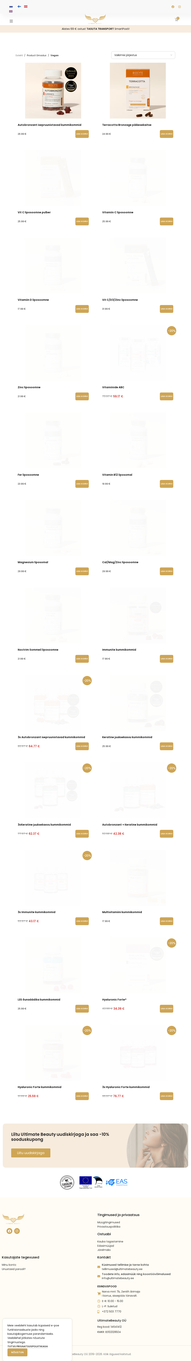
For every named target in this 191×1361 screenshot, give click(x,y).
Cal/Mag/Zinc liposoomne (120, 559)
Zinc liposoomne (29, 384)
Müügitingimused (108, 1212)
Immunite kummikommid (119, 646)
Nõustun (17, 1352)
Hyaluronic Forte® (114, 996)
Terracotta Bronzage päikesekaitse (126, 125)
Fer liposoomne (28, 471)
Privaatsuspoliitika (108, 1216)
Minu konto (9, 1255)
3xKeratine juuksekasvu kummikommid (44, 821)
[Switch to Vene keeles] (11, 6)
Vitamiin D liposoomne (33, 296)
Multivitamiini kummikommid (122, 909)
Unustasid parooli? (14, 1259)
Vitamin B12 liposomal (117, 471)
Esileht (19, 55)
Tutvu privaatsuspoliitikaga (27, 1346)
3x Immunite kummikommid (36, 909)
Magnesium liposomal (33, 559)
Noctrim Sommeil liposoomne (38, 646)
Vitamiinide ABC (113, 384)
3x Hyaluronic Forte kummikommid (126, 1084)
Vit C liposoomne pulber (34, 209)
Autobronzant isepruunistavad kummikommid (49, 125)
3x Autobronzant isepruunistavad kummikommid (51, 734)
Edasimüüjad (105, 1235)
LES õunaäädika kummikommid (39, 996)
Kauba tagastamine (110, 1231)
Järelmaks (104, 1240)
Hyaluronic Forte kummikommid (39, 1084)
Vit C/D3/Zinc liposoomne (120, 296)
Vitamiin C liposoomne (117, 209)
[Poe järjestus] (143, 55)
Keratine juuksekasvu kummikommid (127, 734)
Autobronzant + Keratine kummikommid (129, 821)
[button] (82, 134)
